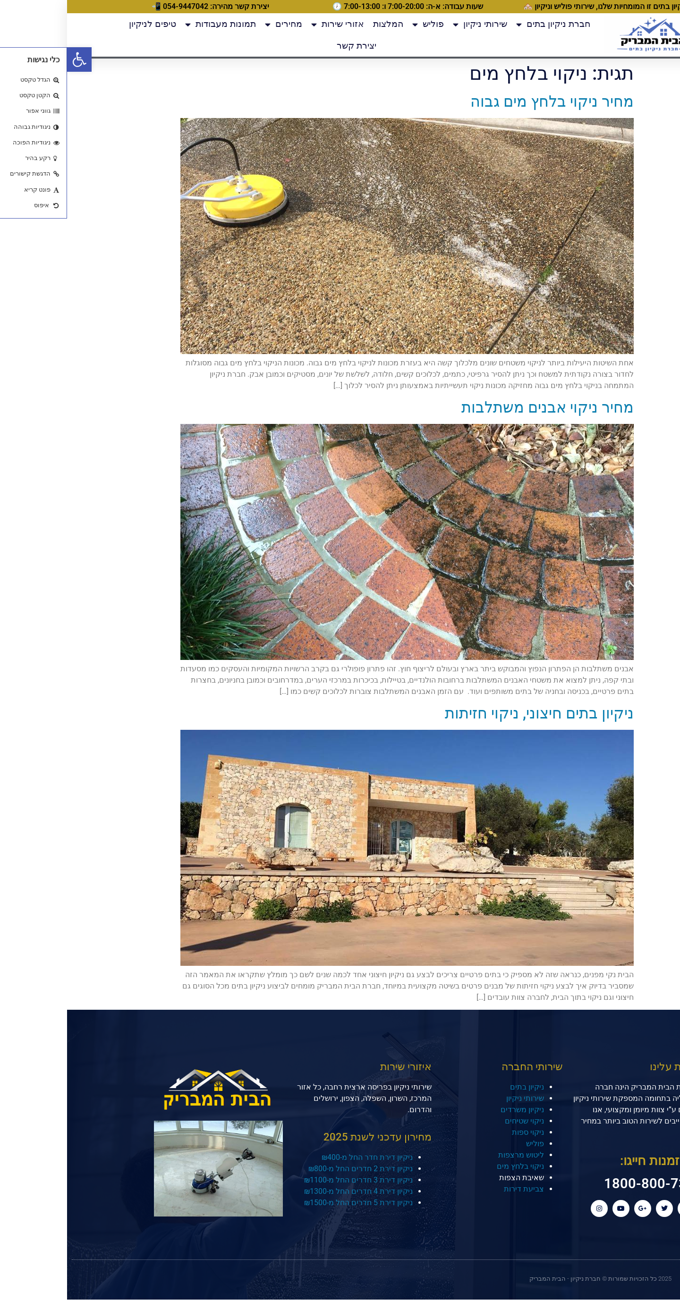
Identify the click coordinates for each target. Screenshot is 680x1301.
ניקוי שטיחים (457, 1120)
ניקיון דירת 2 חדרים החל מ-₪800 (293, 1168)
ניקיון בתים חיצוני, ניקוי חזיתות (472, 713)
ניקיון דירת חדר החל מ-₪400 (300, 1157)
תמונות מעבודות (153, 24)
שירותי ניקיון (413, 24)
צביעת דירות (457, 1188)
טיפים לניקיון (85, 23)
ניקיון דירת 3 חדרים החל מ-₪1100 (291, 1179)
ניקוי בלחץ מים (453, 1166)
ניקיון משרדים (455, 1109)
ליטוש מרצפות (454, 1154)
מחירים (216, 24)
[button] (12, 59)
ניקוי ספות (461, 1132)
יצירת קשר (289, 45)
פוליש (361, 24)
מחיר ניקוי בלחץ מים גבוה (485, 101)
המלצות (321, 23)
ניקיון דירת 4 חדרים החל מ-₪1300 (291, 1191)
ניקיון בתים (460, 1086)
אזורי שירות (270, 24)
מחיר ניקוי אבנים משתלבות (480, 407)
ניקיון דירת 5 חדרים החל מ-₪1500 (291, 1202)
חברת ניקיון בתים (486, 24)
